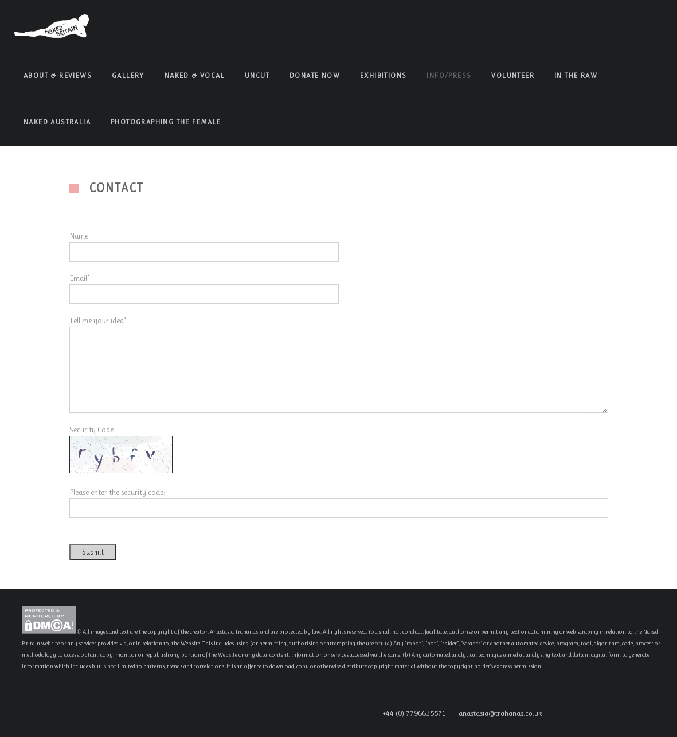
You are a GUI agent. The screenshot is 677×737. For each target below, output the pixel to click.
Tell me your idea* (97, 320)
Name (78, 235)
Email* (79, 278)
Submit (93, 552)
